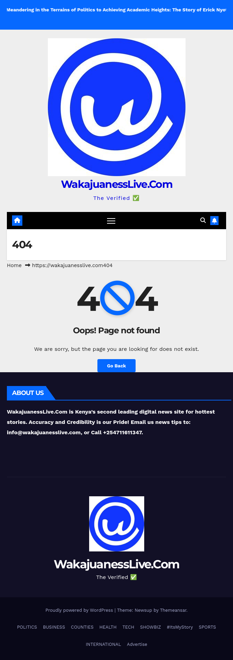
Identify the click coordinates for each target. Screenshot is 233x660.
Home (14, 265)
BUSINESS (54, 627)
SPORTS (207, 627)
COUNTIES (82, 627)
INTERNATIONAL (103, 644)
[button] (203, 220)
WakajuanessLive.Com (116, 184)
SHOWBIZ (150, 627)
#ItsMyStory (180, 627)
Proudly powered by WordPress (80, 610)
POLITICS (27, 627)
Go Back (116, 365)
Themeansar (173, 610)
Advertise (137, 644)
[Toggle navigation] (111, 221)
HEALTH (108, 627)
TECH (128, 627)
